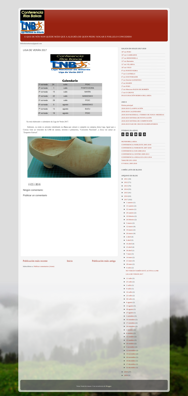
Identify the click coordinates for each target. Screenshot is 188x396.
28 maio (129, 264)
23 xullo (129, 296)
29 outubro (130, 344)
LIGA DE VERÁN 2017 (134, 274)
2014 (126, 189)
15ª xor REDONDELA (129, 58)
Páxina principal (127, 105)
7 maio (129, 254)
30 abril (129, 250)
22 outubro (130, 340)
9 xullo (129, 289)
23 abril (129, 247)
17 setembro (130, 323)
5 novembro (130, 347)
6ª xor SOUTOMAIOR (129, 77)
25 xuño (129, 282)
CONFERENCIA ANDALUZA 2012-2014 (136, 157)
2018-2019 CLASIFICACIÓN (132, 108)
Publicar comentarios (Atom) (44, 266)
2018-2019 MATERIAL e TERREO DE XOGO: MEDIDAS (142, 115)
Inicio (70, 261)
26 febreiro (130, 220)
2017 (126, 199)
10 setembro (130, 320)
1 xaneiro (129, 202)
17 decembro (131, 364)
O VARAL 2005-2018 (129, 163)
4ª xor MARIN (126, 83)
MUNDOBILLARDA (129, 141)
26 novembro (131, 357)
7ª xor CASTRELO (128, 74)
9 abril (128, 240)
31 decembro (131, 367)
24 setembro (130, 326)
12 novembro (131, 350)
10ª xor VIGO (126, 67)
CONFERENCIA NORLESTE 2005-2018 (136, 145)
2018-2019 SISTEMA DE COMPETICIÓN (136, 121)
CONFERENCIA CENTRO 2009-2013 (135, 154)
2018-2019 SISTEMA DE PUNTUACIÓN (136, 118)
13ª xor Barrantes (127, 61)
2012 (126, 182)
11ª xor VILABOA (128, 64)
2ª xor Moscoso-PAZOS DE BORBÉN (135, 89)
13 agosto (130, 306)
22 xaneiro (130, 209)
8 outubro (130, 333)
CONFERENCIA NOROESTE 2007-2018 (136, 148)
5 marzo (129, 223)
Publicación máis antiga (104, 261)
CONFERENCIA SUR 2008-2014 (133, 151)
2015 (126, 193)
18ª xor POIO (126, 52)
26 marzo (129, 233)
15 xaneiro (130, 206)
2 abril (128, 237)
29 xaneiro (130, 213)
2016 (126, 196)
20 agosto (130, 309)
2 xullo (129, 285)
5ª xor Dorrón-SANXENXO (131, 80)
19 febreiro (130, 216)
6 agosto (129, 302)
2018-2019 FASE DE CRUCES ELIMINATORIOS (139, 124)
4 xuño (129, 268)
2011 (126, 179)
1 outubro (130, 330)
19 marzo (129, 230)
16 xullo (129, 292)
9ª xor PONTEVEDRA (129, 71)
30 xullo (129, 299)
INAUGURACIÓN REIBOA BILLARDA (136, 95)
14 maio (129, 257)
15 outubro (130, 337)
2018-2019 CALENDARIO (131, 111)
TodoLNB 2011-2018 (129, 160)
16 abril (129, 244)
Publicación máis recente (35, 261)
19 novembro (131, 354)
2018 (126, 372)
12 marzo (129, 226)
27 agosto (130, 313)
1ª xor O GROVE (127, 92)
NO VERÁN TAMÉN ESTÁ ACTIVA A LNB (142, 271)
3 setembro (130, 316)
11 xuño (129, 278)
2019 (126, 375)
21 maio (129, 261)
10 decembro (131, 361)
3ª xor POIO (125, 86)
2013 (126, 186)
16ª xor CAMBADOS (129, 55)
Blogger (108, 386)
